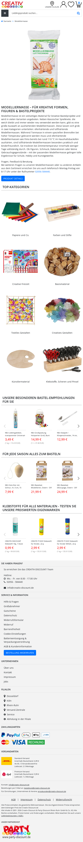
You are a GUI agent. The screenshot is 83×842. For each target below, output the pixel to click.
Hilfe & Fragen (11, 601)
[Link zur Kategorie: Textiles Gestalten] (20, 313)
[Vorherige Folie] (4, 426)
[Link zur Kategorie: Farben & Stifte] (62, 215)
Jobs (6, 681)
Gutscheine (10, 610)
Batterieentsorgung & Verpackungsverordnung (17, 640)
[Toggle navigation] (5, 13)
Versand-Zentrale (14, 709)
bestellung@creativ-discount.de (37, 788)
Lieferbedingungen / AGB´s (12, 815)
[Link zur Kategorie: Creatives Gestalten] (62, 313)
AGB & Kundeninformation (18, 646)
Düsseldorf (11, 696)
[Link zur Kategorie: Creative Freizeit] (20, 264)
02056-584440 (42, 171)
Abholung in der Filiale (17, 719)
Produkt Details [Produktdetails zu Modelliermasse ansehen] (13, 178)
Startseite (6, 21)
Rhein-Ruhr (11, 705)
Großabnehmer (12, 606)
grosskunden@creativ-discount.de (52, 791)
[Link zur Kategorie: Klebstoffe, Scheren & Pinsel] (62, 361)
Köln (7, 700)
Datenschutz (10, 615)
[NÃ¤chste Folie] (78, 426)
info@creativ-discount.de (20, 587)
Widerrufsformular (14, 619)
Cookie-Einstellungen (15, 633)
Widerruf (8, 624)
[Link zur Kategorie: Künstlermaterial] (20, 361)
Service (9, 714)
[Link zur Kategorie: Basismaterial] (62, 264)
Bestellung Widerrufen (20, 652)
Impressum (10, 676)
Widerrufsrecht (64, 799)
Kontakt (8, 672)
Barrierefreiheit (12, 629)
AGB (13, 799)
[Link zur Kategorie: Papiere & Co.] (20, 215)
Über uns (9, 667)
